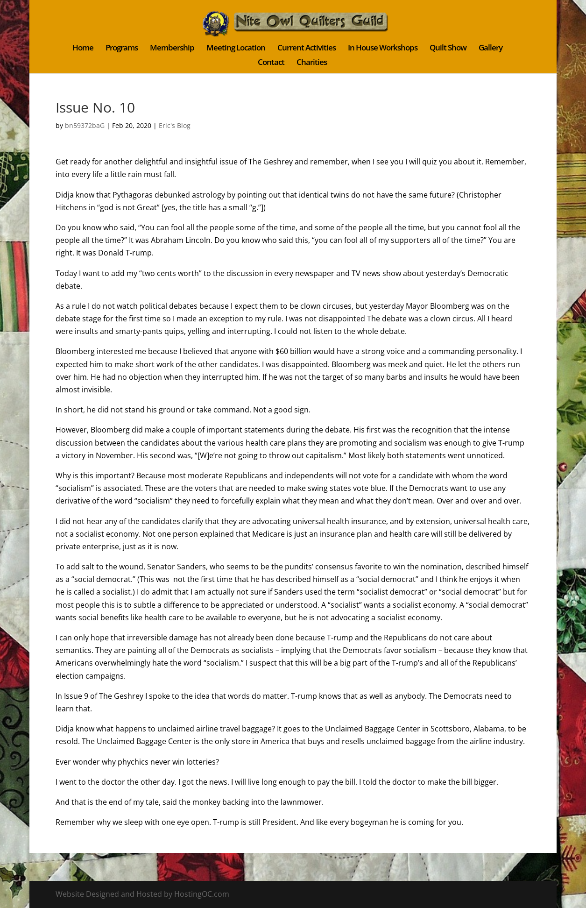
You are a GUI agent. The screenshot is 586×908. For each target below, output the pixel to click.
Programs (122, 48)
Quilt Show (448, 48)
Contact (271, 63)
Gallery (490, 48)
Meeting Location (235, 48)
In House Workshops (382, 48)
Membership (172, 48)
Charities (312, 63)
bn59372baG (85, 125)
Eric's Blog (175, 125)
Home (82, 48)
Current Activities (306, 48)
